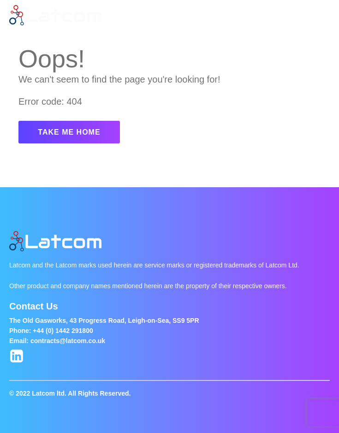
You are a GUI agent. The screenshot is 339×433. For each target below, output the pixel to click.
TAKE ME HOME (69, 132)
